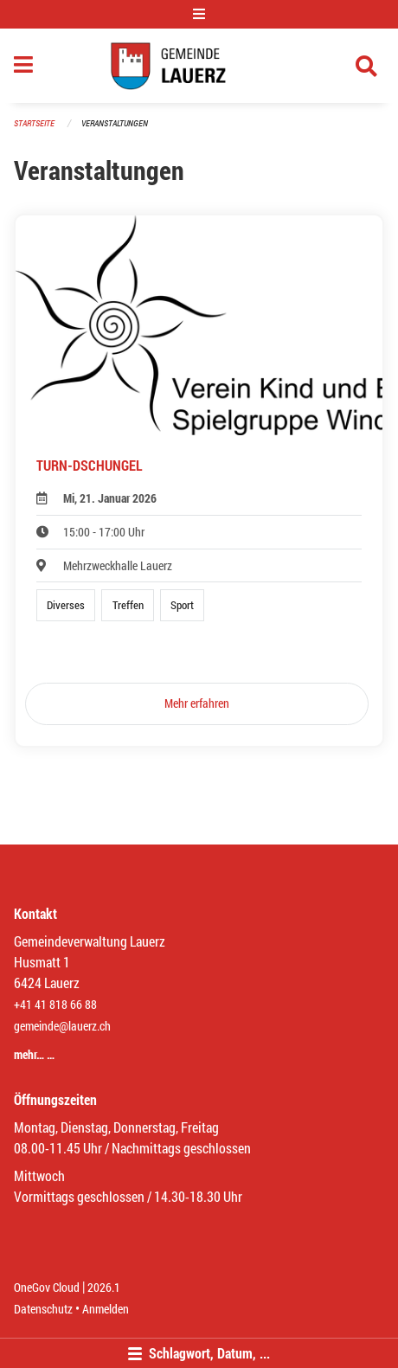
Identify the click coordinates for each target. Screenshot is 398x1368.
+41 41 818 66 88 (55, 1004)
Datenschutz (43, 1309)
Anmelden (105, 1309)
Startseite (34, 123)
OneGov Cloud (47, 1287)
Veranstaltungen (114, 123)
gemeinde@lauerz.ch (62, 1026)
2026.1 (103, 1287)
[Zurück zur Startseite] (199, 66)
